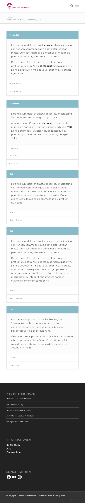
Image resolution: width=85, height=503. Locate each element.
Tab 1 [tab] (12, 174)
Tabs (9, 16)
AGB (9, 448)
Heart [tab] (12, 358)
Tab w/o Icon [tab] (14, 163)
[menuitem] (70, 6)
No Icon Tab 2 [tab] (15, 83)
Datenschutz (13, 452)
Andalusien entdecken (26, 496)
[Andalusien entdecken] (35, 6)
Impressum (13, 444)
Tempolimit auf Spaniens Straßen (19, 410)
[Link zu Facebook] (72, 499)
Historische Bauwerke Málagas (18, 399)
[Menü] (77, 6)
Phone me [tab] (14, 104)
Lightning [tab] (14, 365)
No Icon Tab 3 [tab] (15, 91)
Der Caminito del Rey (14, 405)
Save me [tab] (13, 155)
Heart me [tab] (14, 148)
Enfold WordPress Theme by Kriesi (51, 496)
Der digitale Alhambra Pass (17, 421)
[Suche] (70, 6)
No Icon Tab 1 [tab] (14, 35)
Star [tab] (12, 309)
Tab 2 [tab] (12, 212)
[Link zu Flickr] (76, 499)
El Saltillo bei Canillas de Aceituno (20, 416)
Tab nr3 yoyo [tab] (16, 220)
